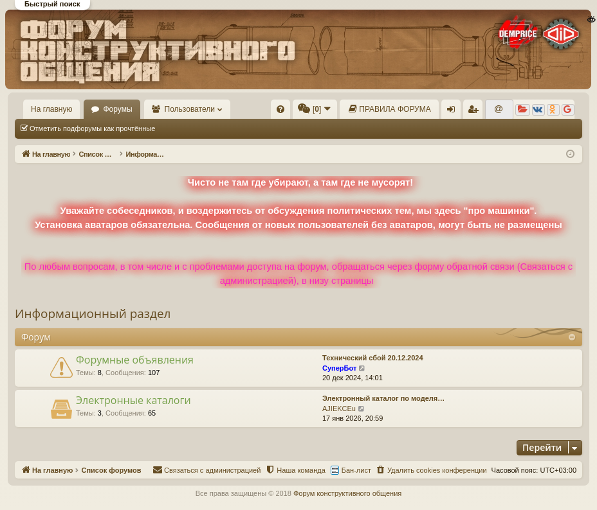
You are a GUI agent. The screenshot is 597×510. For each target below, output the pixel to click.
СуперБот (339, 368)
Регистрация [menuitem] (475, 112)
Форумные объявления (135, 360)
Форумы (117, 109)
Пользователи (190, 109)
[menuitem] (280, 109)
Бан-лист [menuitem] (356, 470)
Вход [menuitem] (454, 112)
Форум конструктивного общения (347, 493)
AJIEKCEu (339, 408)
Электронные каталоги (133, 400)
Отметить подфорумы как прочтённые (92, 128)
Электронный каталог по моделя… (383, 398)
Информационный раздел (92, 313)
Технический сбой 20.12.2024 (372, 358)
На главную (51, 109)
